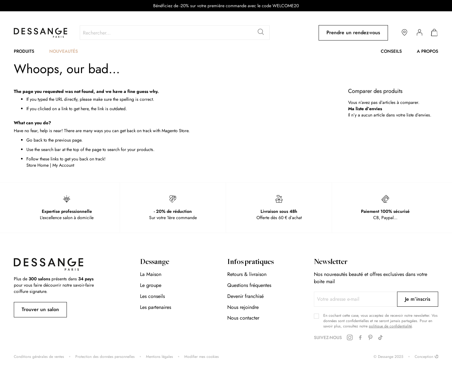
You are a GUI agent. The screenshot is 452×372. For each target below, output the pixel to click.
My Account (63, 165)
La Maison (150, 274)
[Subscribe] (417, 299)
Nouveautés (63, 51)
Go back (34, 140)
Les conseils (152, 296)
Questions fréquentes (249, 285)
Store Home (37, 165)
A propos (427, 51)
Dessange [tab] (154, 262)
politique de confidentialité (390, 326)
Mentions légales (159, 356)
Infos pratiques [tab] (250, 262)
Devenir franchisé (245, 296)
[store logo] (40, 33)
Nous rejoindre (243, 307)
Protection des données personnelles (105, 356)
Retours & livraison (246, 274)
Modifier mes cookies (201, 356)
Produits (24, 51)
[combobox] (175, 32)
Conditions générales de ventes (39, 356)
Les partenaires (155, 307)
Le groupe (150, 285)
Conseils (391, 51)
